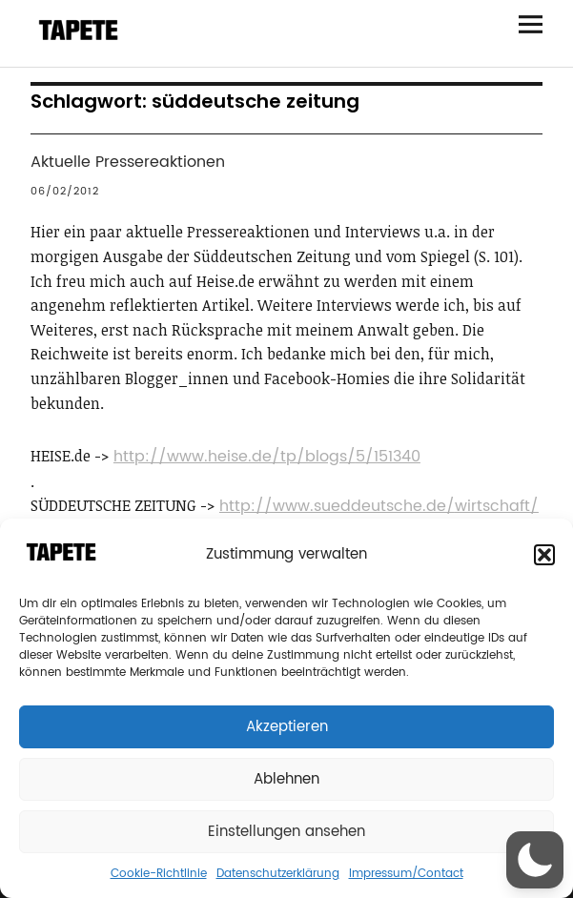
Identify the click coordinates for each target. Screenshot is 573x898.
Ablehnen (286, 779)
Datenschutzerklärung (277, 874)
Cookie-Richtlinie (159, 874)
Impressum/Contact (406, 874)
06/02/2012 (65, 191)
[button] (544, 554)
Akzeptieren (287, 727)
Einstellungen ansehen (286, 832)
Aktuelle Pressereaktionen (128, 162)
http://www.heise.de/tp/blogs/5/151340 (266, 456)
